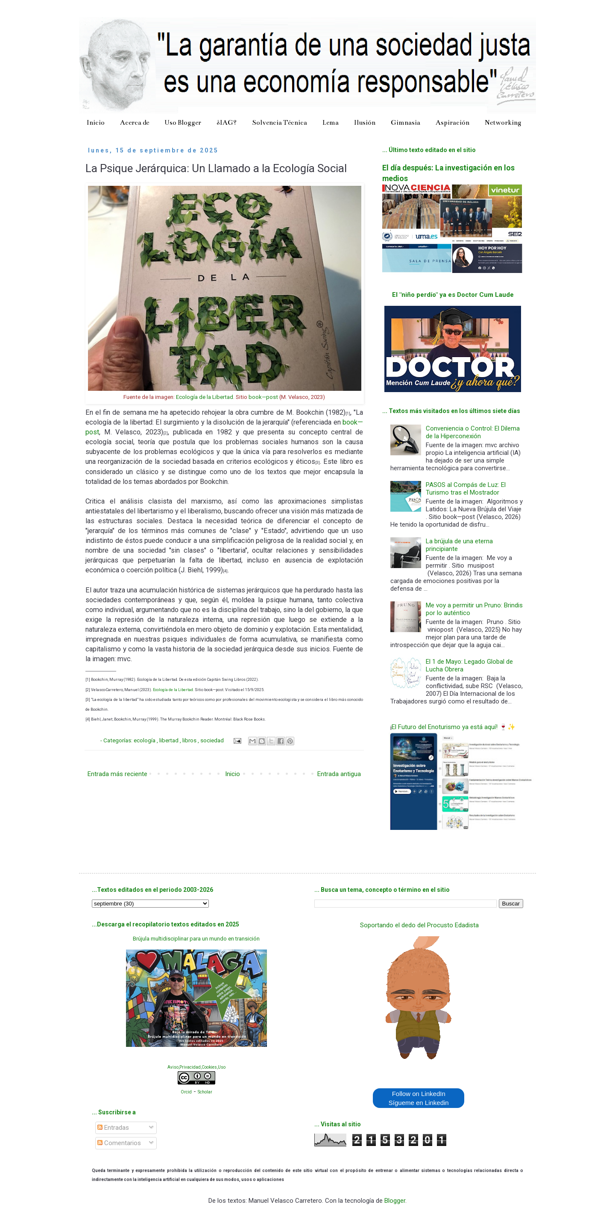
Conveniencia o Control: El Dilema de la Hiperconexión (473, 432)
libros (190, 740)
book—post (263, 397)
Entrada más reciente (117, 774)
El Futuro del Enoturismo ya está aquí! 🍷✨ (453, 727)
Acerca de (134, 122)
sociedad (212, 740)
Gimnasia (405, 122)
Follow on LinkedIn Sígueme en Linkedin (419, 1098)
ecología (145, 740)
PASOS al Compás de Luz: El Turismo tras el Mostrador (466, 488)
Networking (503, 122)
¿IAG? (227, 122)
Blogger (394, 1200)
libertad (169, 740)
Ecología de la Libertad (204, 397)
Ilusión (364, 122)
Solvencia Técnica (279, 122)
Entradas (113, 1127)
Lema (330, 122)
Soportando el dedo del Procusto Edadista (419, 925)
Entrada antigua (339, 774)
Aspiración (452, 122)
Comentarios (119, 1143)
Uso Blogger (182, 122)
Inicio (96, 122)
